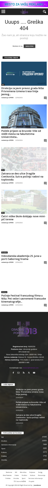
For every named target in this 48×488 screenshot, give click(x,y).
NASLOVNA (30, 46)
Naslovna (9, 472)
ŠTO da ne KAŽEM (20, 481)
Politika (4, 456)
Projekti (31, 481)
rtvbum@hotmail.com (31, 368)
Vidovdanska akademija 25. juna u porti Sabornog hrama (21, 257)
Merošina (23, 472)
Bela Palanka (7, 475)
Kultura (4, 292)
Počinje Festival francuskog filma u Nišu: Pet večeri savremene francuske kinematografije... (23, 298)
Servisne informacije (8, 445)
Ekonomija (41, 475)
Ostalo (16, 475)
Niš (3, 85)
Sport (3, 449)
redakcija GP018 (7, 97)
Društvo (4, 127)
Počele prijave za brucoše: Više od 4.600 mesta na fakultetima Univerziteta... (21, 134)
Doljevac (32, 472)
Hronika (4, 460)
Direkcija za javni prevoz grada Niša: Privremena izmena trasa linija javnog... (22, 91)
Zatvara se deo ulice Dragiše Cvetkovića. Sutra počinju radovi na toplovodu (22, 176)
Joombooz (37, 485)
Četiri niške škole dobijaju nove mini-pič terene (23, 218)
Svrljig (40, 472)
